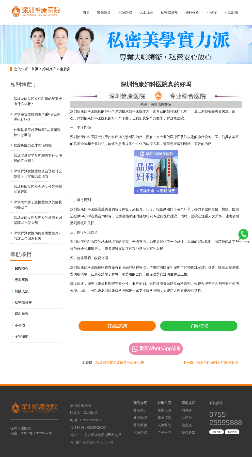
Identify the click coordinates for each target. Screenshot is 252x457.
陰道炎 (187, 425)
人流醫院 (164, 425)
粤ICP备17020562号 (36, 433)
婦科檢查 (192, 12)
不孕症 (211, 12)
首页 (35, 69)
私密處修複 (169, 12)
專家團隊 (22, 280)
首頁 (86, 12)
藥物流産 (164, 418)
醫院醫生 (140, 425)
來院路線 (125, 12)
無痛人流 (22, 291)
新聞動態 (140, 418)
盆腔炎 (65, 69)
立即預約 (216, 431)
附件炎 (187, 410)
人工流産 (146, 12)
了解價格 (199, 326)
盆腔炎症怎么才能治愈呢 (33, 145)
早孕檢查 (164, 432)
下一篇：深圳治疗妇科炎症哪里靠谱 (210, 362)
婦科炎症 (49, 69)
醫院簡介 (104, 12)
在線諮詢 (117, 326)
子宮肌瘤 (231, 12)
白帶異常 (188, 432)
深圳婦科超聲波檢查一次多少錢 (120, 362)
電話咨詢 (232, 431)
